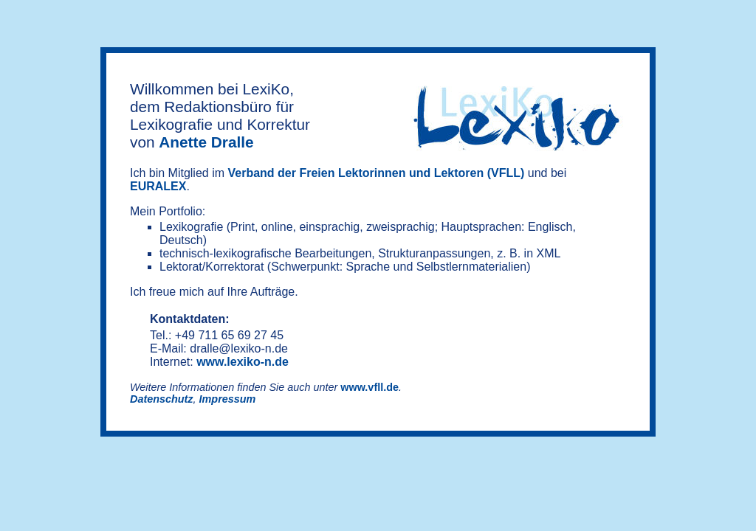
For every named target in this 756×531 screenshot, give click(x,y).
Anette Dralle (206, 141)
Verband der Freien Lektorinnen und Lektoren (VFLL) (376, 173)
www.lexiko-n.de (242, 361)
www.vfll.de (369, 387)
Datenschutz (161, 399)
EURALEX (158, 186)
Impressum (227, 399)
